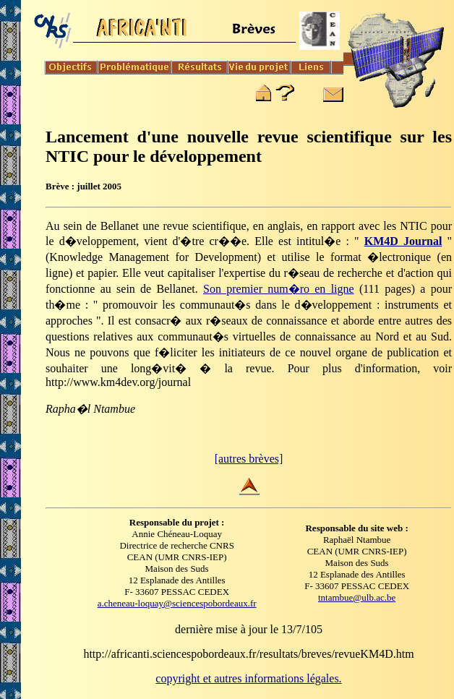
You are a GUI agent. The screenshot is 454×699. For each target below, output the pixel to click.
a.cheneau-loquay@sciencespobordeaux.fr (177, 603)
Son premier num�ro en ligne (278, 289)
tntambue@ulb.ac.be (356, 597)
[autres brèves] (249, 459)
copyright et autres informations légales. (248, 678)
